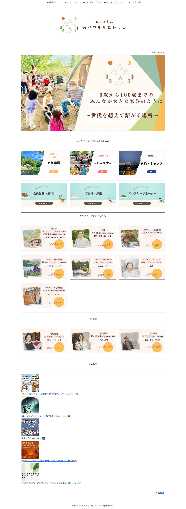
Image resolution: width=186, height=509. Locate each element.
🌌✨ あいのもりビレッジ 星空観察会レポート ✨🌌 (46, 416)
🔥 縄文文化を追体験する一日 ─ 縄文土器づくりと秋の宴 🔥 (50, 460)
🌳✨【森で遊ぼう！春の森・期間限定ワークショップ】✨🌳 (51, 394)
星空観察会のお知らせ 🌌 (33, 438)
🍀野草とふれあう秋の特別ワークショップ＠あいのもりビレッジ (52, 483)
